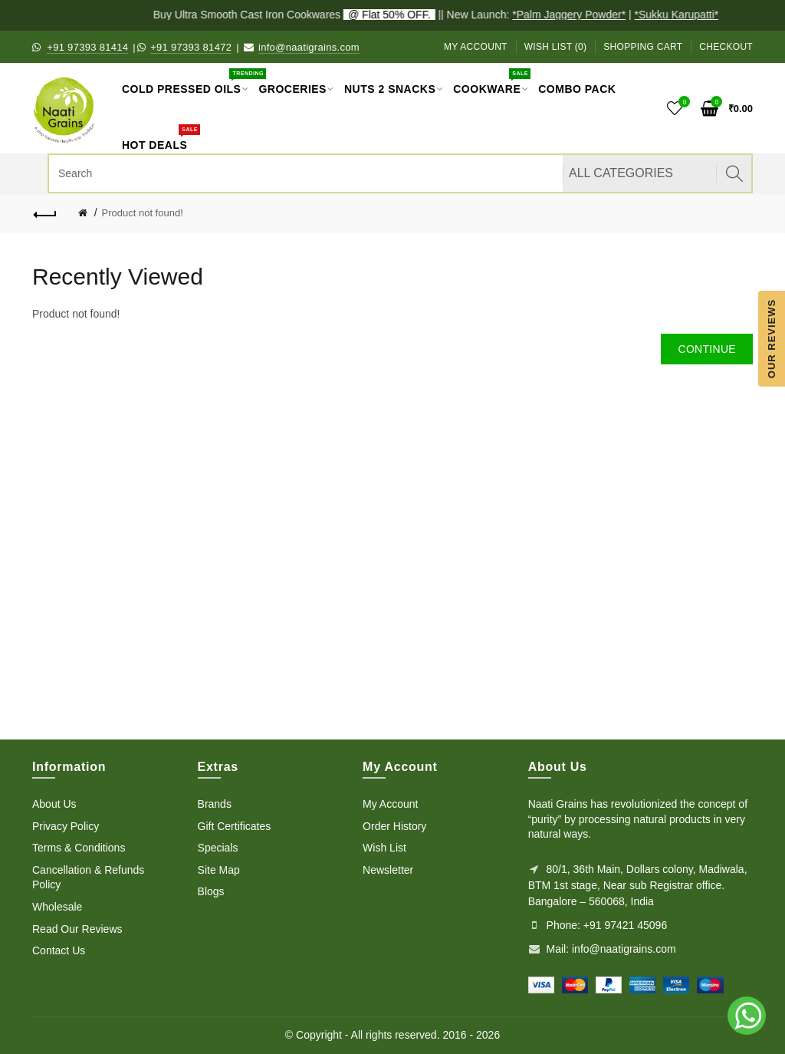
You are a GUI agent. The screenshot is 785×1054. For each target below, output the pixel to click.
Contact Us (58, 950)
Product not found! (142, 213)
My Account (475, 46)
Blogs (211, 891)
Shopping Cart (642, 46)
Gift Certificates (234, 826)
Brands (215, 804)
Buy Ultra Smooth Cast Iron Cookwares (298, 14)
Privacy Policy (65, 826)
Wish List (384, 848)
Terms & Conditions (78, 848)
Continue (707, 349)
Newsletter (388, 870)
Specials (218, 848)
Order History (394, 826)
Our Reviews (771, 337)
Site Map (219, 870)
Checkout (726, 46)
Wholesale (57, 907)
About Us (54, 804)
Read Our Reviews (77, 929)
